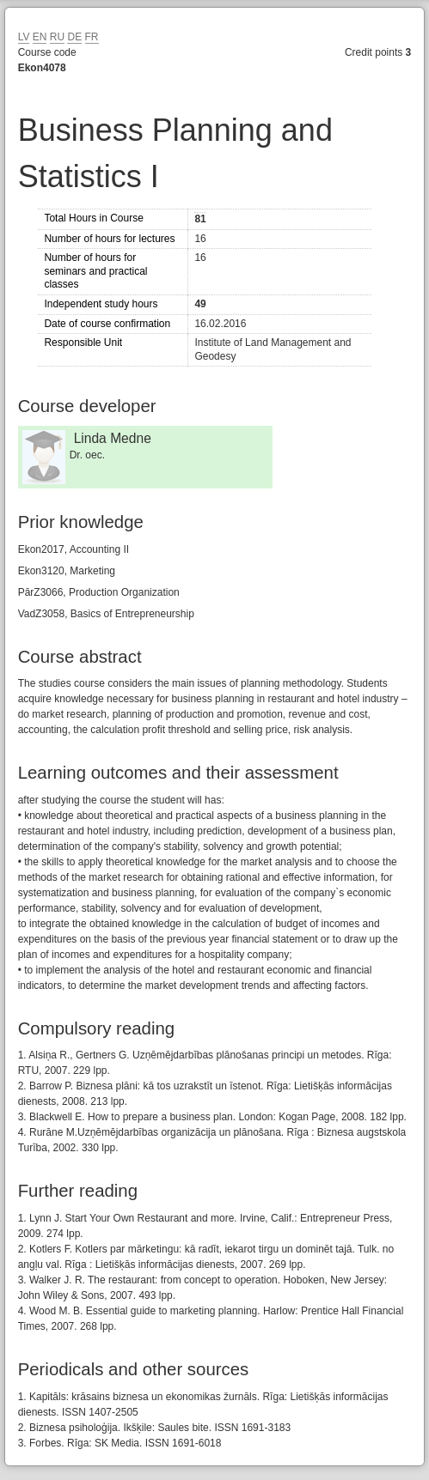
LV (24, 37)
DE (74, 37)
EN (40, 37)
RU (57, 37)
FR (92, 37)
